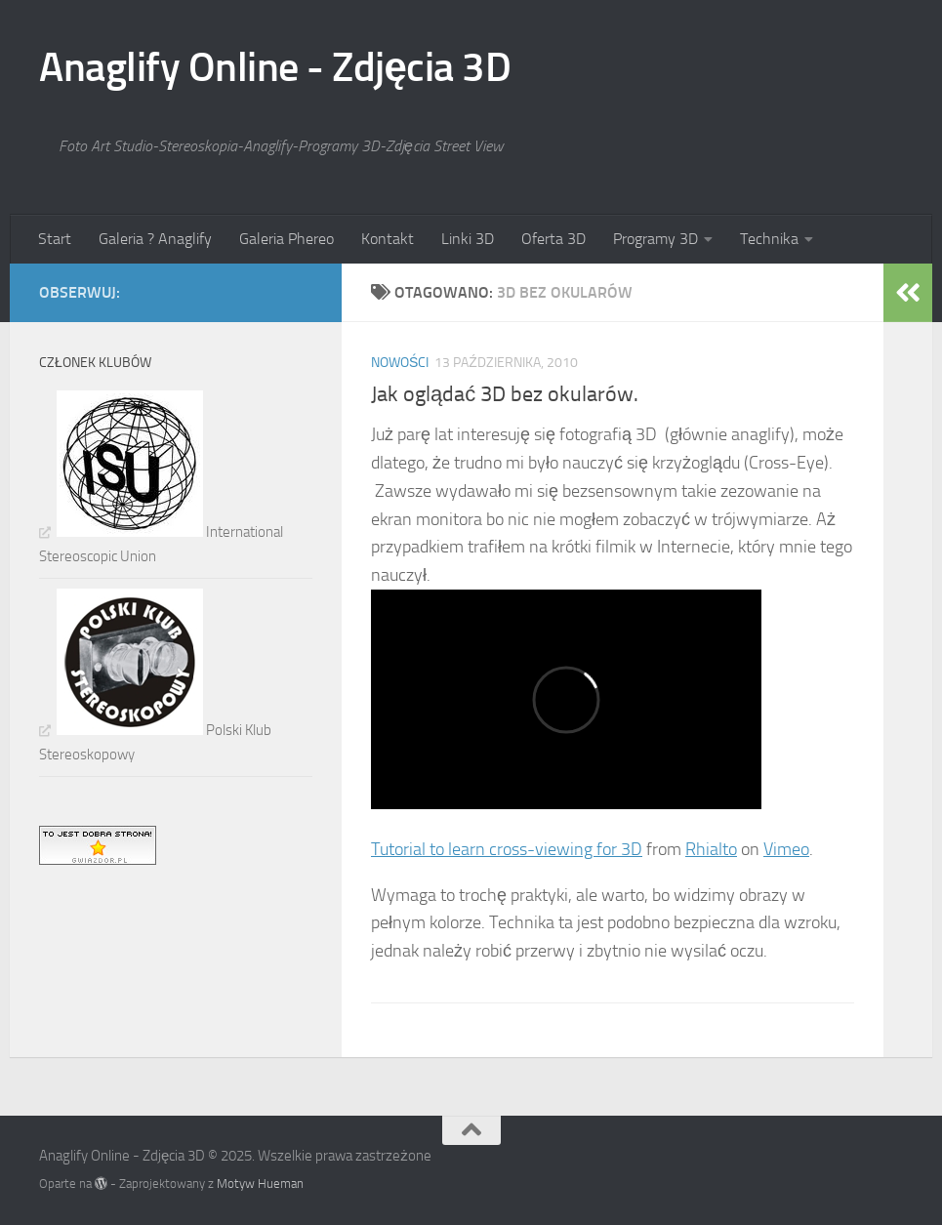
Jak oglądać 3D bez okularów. (504, 394)
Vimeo (786, 849)
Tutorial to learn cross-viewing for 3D (506, 849)
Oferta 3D (553, 238)
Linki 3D (467, 238)
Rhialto (711, 849)
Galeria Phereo (286, 238)
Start (54, 238)
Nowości (400, 362)
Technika (769, 238)
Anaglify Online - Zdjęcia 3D (275, 67)
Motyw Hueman (260, 1183)
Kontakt (387, 238)
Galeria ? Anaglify (155, 238)
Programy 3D (655, 238)
